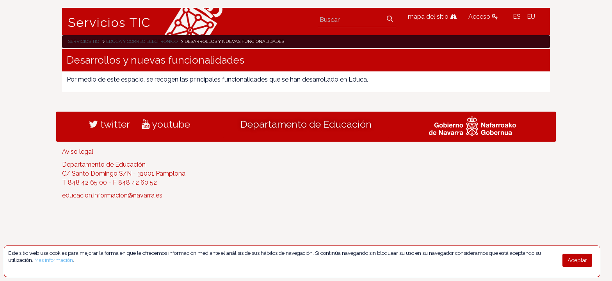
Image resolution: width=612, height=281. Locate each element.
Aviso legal (77, 151)
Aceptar (577, 260)
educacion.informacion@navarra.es (112, 195)
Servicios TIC (109, 22)
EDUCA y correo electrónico (142, 41)
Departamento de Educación (306, 124)
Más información (53, 260)
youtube (166, 124)
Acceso (483, 16)
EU (531, 16)
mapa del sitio (432, 16)
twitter (109, 124)
